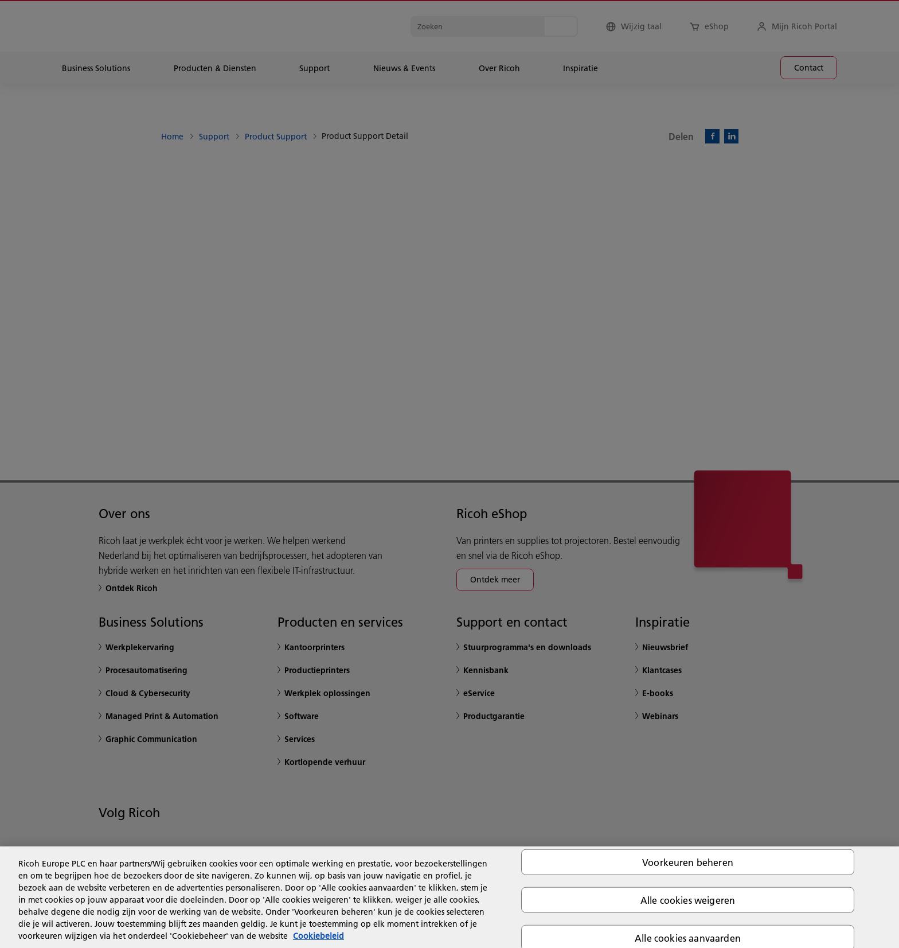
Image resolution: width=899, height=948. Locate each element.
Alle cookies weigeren (687, 899)
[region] (449, 897)
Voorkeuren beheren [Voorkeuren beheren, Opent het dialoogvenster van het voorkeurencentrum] (687, 862)
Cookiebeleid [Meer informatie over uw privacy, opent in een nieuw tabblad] (318, 936)
